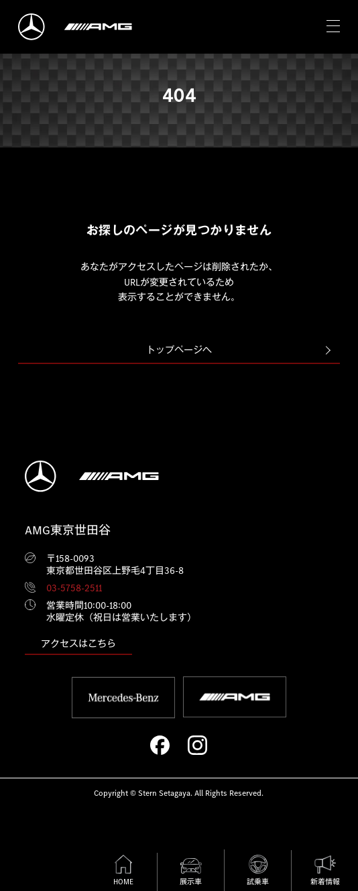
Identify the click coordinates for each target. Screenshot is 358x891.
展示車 (191, 872)
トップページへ (179, 350)
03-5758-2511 (74, 588)
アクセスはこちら (78, 644)
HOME (123, 870)
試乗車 (258, 870)
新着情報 (325, 870)
